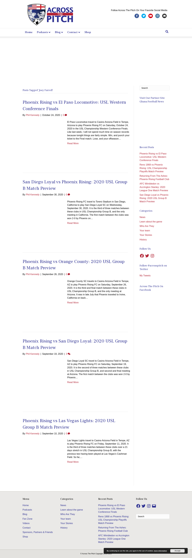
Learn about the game (151, 221)
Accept (177, 551)
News (142, 217)
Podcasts (42, 32)
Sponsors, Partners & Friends (38, 532)
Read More (73, 143)
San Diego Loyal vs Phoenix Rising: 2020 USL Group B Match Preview (154, 198)
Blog (57, 32)
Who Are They (147, 226)
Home (28, 32)
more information (160, 551)
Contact (72, 32)
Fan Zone (27, 519)
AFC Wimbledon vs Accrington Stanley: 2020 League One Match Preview (154, 187)
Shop (87, 32)
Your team (145, 230)
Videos (26, 523)
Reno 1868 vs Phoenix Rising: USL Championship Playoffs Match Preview (153, 168)
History (143, 239)
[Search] (167, 31)
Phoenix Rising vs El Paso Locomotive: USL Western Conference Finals (153, 156)
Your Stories (146, 235)
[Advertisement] (96, 58)
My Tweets (145, 275)
